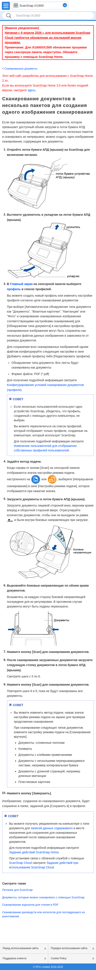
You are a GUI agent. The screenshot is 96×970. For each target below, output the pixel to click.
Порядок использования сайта (69, 948)
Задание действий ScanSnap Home (34, 852)
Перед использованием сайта (20, 948)
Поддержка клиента (14, 958)
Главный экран (21, 284)
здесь (31, 90)
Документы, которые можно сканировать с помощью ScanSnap (43, 897)
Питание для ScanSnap (17, 889)
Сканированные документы (20, 68)
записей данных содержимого (52, 828)
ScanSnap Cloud (20, 863)
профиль (14, 289)
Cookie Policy (59, 958)
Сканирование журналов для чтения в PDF (30, 904)
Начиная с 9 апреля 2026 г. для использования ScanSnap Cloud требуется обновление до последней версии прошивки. (47, 37)
